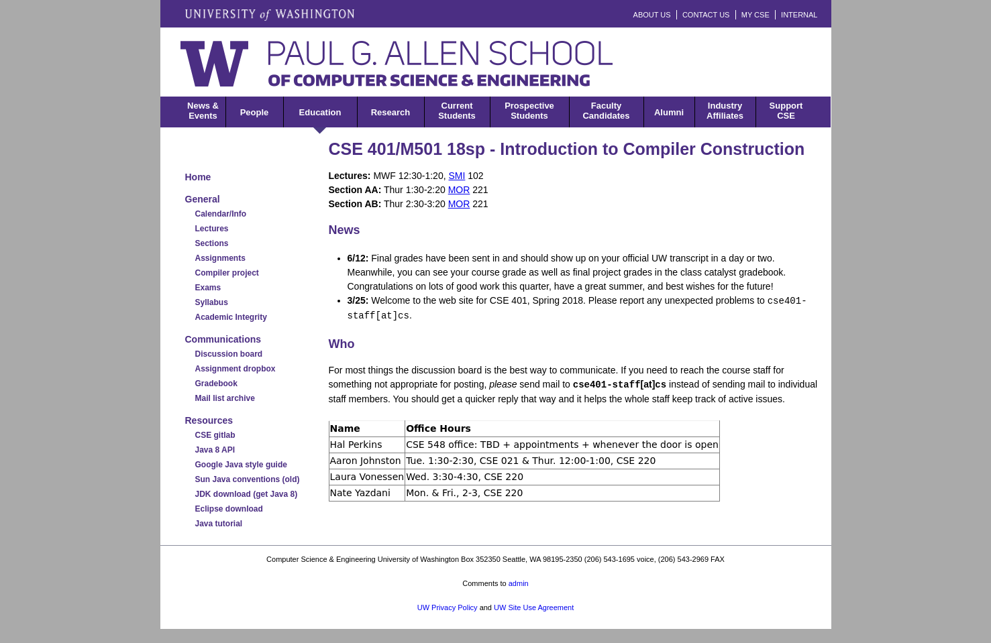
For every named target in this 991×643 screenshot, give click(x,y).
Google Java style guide (241, 464)
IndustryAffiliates (725, 111)
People (254, 112)
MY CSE (755, 15)
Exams (208, 287)
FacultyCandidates (605, 111)
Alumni (669, 112)
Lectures (212, 228)
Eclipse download (229, 509)
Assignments (220, 258)
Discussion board (229, 354)
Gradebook (216, 383)
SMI (456, 175)
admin (519, 583)
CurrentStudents (457, 111)
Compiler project (227, 273)
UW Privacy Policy (447, 607)
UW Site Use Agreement (534, 607)
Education (320, 112)
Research (391, 112)
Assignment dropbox (235, 368)
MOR (459, 189)
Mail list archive (225, 398)
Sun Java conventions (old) (247, 479)
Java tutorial (219, 523)
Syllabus (211, 302)
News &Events (203, 111)
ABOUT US (652, 15)
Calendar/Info (221, 214)
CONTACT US (706, 15)
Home (198, 177)
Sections (212, 243)
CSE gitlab (215, 435)
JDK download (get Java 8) (246, 494)
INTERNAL (799, 15)
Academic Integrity (231, 317)
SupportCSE (786, 111)
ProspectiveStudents (529, 111)
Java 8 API (215, 450)
